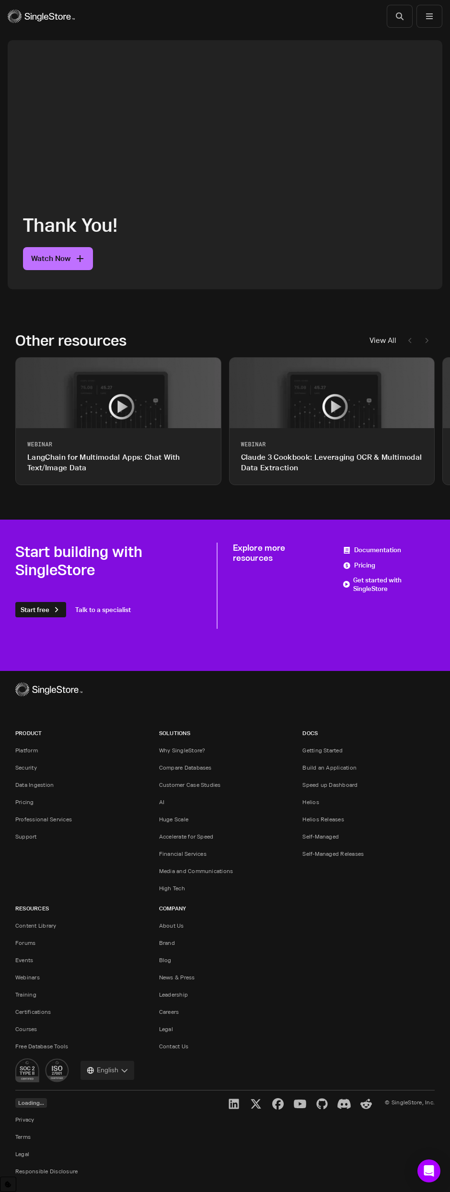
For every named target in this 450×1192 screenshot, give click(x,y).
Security (26, 767)
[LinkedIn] (234, 1104)
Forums (25, 942)
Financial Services (183, 853)
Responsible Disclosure (46, 1171)
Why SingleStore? (182, 750)
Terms (23, 1136)
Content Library (36, 925)
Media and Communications (196, 870)
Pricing (359, 565)
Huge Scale (173, 819)
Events (24, 960)
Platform (26, 750)
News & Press (177, 977)
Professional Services (43, 819)
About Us (171, 925)
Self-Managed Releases (333, 853)
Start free (41, 609)
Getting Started (322, 750)
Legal (166, 1029)
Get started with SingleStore (372, 584)
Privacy (25, 1119)
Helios (310, 802)
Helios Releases (323, 819)
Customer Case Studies (190, 784)
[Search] (400, 16)
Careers (169, 1011)
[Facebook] (278, 1104)
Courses (26, 1029)
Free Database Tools (42, 1046)
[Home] (41, 16)
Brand (167, 942)
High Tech (172, 888)
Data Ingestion (34, 784)
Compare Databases (185, 767)
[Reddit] (366, 1104)
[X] (256, 1104)
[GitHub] (322, 1104)
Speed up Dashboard (330, 784)
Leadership (173, 994)
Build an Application (329, 767)
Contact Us (173, 1046)
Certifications (33, 1011)
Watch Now (58, 258)
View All (382, 340)
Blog (165, 960)
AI (161, 802)
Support (26, 836)
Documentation (372, 549)
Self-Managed (320, 836)
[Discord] (344, 1104)
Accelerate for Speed (186, 836)
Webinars (27, 977)
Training (25, 994)
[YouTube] (300, 1104)
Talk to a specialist (103, 609)
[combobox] (107, 1070)
